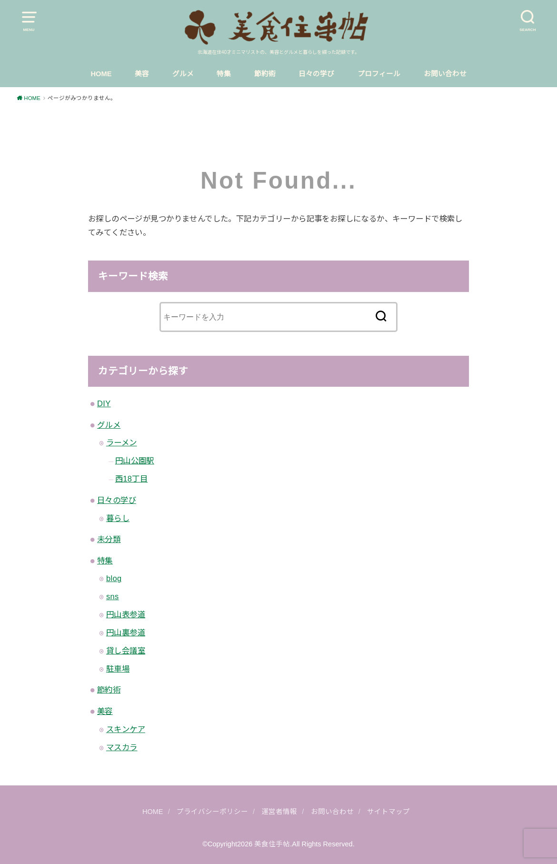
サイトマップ (388, 811)
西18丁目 (131, 478)
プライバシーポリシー (212, 811)
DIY (104, 403)
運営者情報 (279, 811)
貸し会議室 (125, 650)
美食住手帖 (272, 844)
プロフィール (379, 74)
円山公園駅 (134, 460)
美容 (142, 74)
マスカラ (122, 747)
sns (112, 596)
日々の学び (316, 74)
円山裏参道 (125, 632)
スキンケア (125, 729)
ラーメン (121, 442)
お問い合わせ (445, 74)
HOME (100, 74)
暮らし (117, 518)
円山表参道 (125, 614)
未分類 (108, 539)
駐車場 (117, 668)
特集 (224, 74)
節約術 (265, 74)
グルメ (183, 74)
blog (114, 578)
